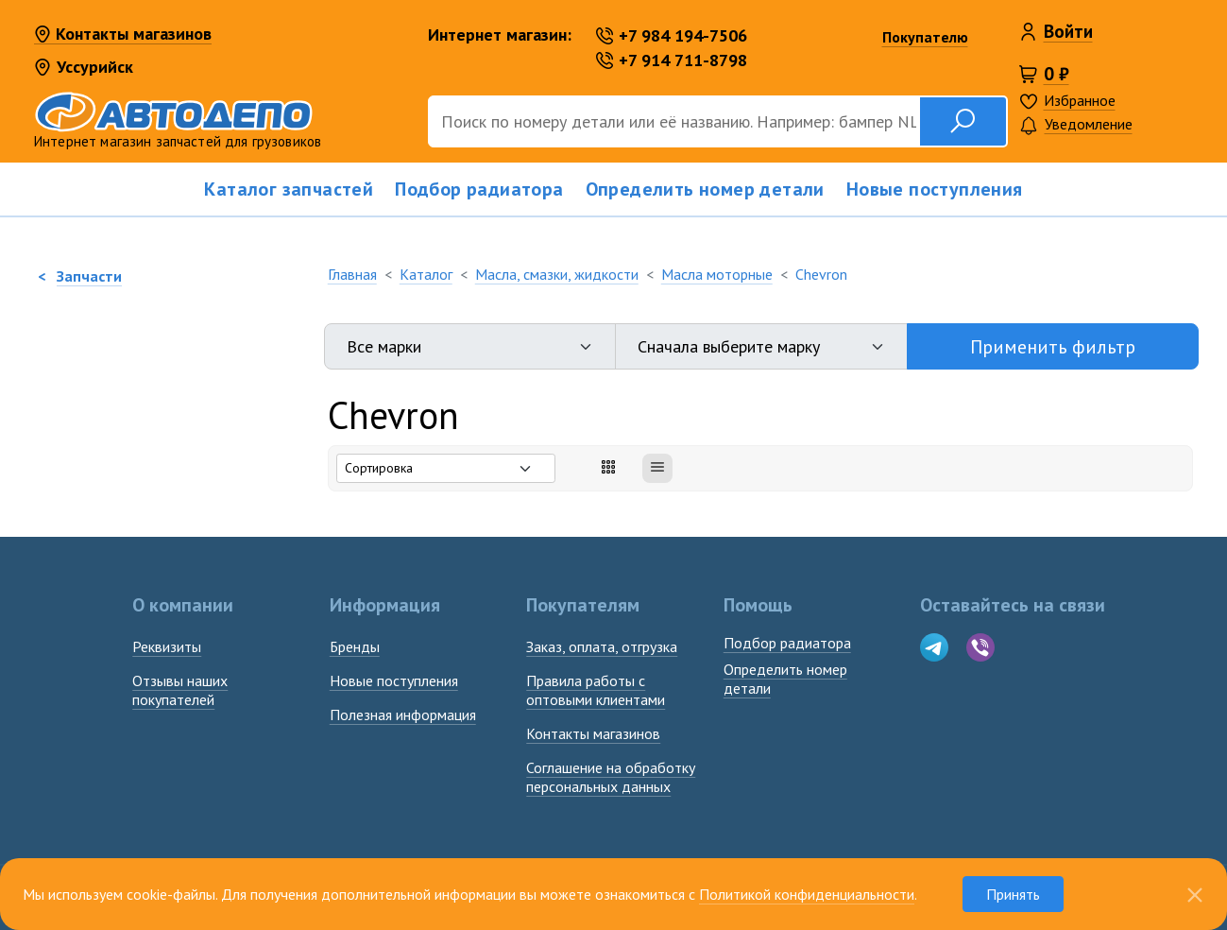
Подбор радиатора (479, 189)
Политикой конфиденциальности (806, 894)
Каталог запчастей (288, 189)
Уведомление (1076, 125)
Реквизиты (166, 646)
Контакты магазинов (123, 35)
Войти (1068, 31)
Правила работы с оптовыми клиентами (595, 690)
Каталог (426, 274)
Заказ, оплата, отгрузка (601, 646)
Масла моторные (717, 274)
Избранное (1080, 100)
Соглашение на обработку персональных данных (610, 777)
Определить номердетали (785, 679)
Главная (352, 274)
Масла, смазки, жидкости (557, 274)
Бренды (355, 646)
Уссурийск (83, 67)
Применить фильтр (1052, 347)
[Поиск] (673, 121)
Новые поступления (934, 189)
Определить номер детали (705, 189)
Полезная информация (403, 714)
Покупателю (925, 36)
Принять (1013, 894)
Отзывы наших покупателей (180, 690)
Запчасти (89, 276)
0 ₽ (1056, 73)
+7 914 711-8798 (671, 60)
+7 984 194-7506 (671, 35)
